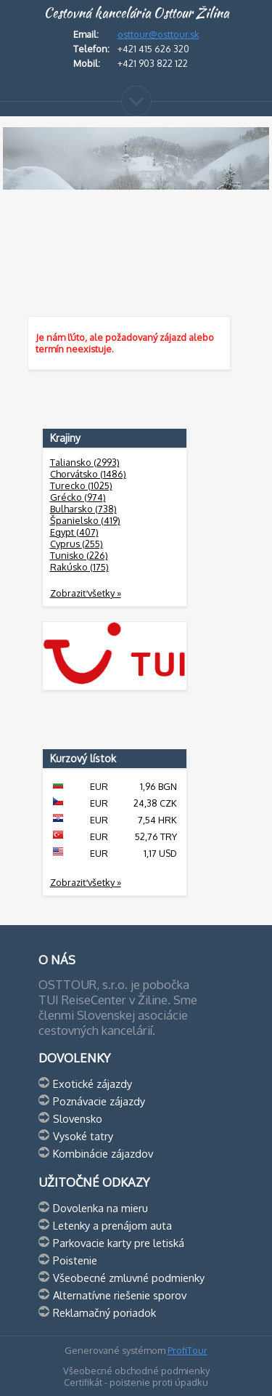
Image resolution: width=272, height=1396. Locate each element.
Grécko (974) (78, 497)
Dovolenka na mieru (100, 1207)
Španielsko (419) (85, 520)
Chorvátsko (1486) (88, 474)
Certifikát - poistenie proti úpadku (136, 1382)
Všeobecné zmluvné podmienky (129, 1277)
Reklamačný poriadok (104, 1312)
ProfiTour (187, 1350)
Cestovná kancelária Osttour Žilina (136, 13)
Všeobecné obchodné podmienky (136, 1370)
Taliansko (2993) (85, 462)
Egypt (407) (74, 532)
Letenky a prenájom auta (112, 1225)
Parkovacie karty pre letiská (118, 1242)
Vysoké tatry (83, 1135)
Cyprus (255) (76, 543)
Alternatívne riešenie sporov (119, 1295)
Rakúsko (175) (79, 567)
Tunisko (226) (79, 555)
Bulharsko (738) (83, 509)
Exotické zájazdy (92, 1083)
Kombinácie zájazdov (103, 1153)
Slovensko (77, 1118)
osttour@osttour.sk (158, 34)
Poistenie (75, 1260)
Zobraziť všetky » (85, 593)
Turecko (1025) (81, 485)
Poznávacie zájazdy (99, 1100)
